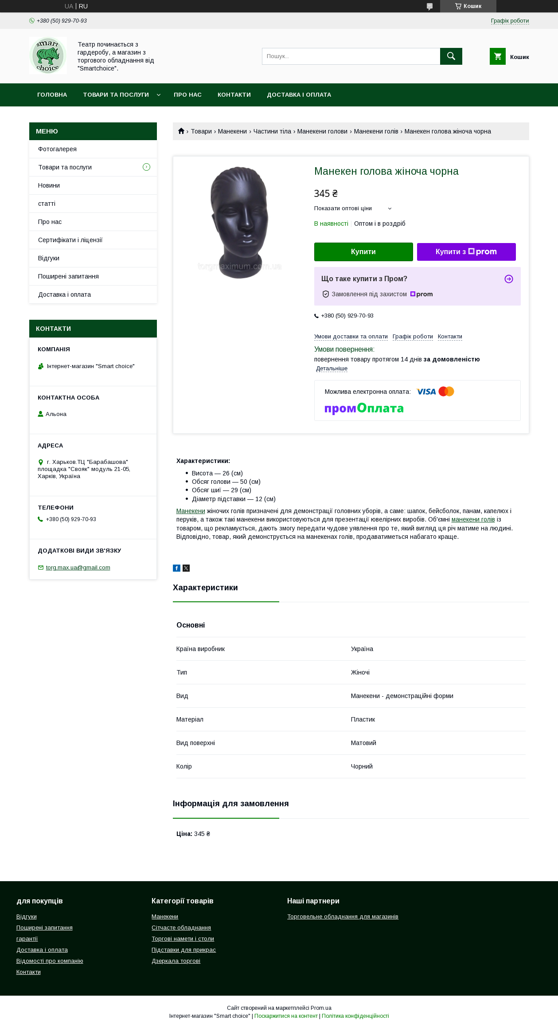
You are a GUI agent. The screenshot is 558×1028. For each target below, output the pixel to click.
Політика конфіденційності (355, 1016)
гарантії (27, 938)
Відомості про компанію (49, 960)
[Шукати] (451, 56)
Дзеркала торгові (176, 960)
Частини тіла (272, 131)
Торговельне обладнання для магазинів (342, 916)
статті (46, 203)
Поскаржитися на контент (286, 1016)
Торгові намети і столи (183, 938)
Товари (201, 131)
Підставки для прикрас (184, 949)
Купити (363, 251)
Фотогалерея (57, 149)
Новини (49, 185)
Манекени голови (322, 131)
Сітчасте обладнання (181, 927)
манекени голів (473, 519)
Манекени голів (376, 131)
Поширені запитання (68, 276)
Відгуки (48, 258)
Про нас (188, 94)
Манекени (232, 131)
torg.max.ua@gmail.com (78, 567)
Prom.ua (321, 1008)
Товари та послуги (116, 94)
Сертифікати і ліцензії (70, 239)
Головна (52, 94)
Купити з (466, 252)
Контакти (234, 94)
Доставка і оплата (299, 94)
